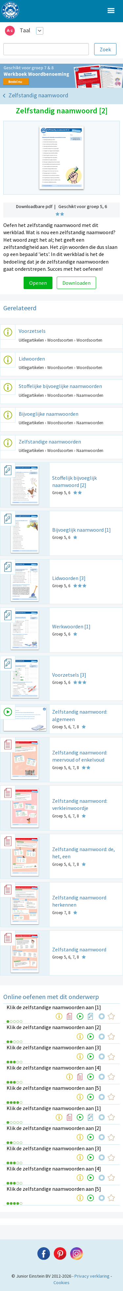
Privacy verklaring (92, 1276)
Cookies (61, 1282)
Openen (38, 283)
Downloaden (76, 283)
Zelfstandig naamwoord (38, 95)
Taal (25, 30)
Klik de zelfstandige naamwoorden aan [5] (54, 1088)
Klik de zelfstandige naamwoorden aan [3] (54, 1047)
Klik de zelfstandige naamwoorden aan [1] (54, 1007)
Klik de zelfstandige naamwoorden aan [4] (54, 1067)
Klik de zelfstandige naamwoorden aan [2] (54, 1027)
